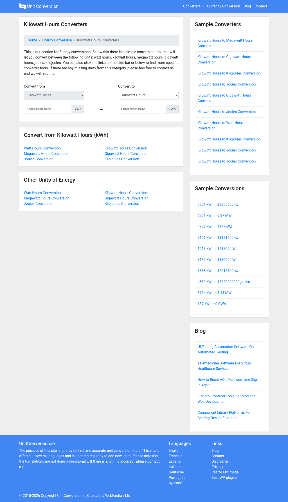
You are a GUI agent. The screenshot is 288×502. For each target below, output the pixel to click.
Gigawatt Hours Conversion (126, 154)
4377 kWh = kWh (215, 226)
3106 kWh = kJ (218, 237)
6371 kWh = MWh (216, 215)
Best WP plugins (225, 477)
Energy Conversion (57, 40)
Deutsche (176, 472)
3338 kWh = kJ (218, 271)
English (174, 450)
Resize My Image (225, 472)
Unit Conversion (38, 6)
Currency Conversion (223, 6)
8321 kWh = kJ (218, 204)
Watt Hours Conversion (42, 148)
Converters (192, 6)
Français (175, 456)
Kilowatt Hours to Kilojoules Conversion (229, 73)
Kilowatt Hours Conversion (126, 148)
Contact (260, 6)
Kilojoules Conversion (122, 159)
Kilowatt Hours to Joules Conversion (227, 84)
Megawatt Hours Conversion (46, 154)
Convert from (34, 86)
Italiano (175, 467)
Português (177, 477)
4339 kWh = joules (224, 282)
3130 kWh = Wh (218, 260)
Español (175, 461)
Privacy (217, 467)
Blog (247, 6)
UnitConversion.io (71, 495)
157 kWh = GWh (212, 304)
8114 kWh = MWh (216, 293)
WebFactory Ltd (117, 495)
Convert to (126, 86)
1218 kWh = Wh (218, 248)
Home (32, 40)
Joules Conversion (38, 159)
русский (175, 483)
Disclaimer (220, 461)
